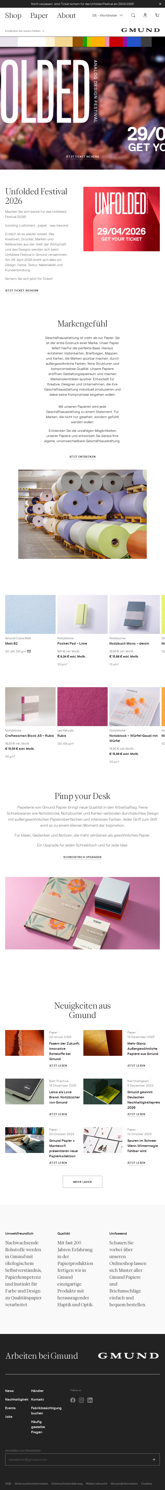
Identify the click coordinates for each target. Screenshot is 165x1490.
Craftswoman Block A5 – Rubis (29, 735)
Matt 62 (11, 643)
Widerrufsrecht (96, 1483)
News (9, 1390)
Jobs (8, 1416)
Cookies (146, 1483)
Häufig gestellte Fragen (38, 1426)
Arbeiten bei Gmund (46, 1356)
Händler (37, 1390)
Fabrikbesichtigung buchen (46, 1410)
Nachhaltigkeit (16, 1399)
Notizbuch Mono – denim (129, 643)
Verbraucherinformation (31, 1483)
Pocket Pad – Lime (72, 643)
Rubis (61, 735)
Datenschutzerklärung (67, 1483)
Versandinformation (124, 1483)
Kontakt (37, 1399)
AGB (8, 1483)
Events (10, 1408)
